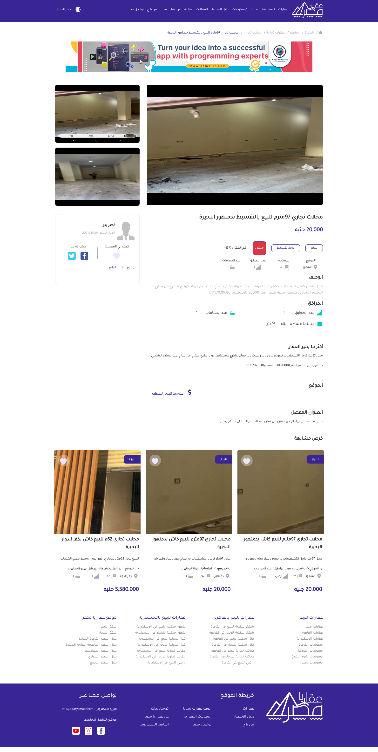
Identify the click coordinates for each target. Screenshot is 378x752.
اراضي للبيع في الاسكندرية (166, 663)
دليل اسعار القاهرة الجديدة (98, 639)
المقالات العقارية (196, 10)
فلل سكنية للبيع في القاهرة (233, 639)
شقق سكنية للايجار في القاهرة (231, 633)
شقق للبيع (109, 627)
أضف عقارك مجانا (263, 10)
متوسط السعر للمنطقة (171, 392)
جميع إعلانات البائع (122, 267)
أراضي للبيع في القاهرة (238, 663)
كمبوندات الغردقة (310, 651)
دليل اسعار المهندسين (100, 651)
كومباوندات (239, 10)
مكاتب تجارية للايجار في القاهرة (232, 657)
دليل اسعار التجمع (103, 663)
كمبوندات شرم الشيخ (307, 657)
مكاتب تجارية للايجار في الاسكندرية (160, 657)
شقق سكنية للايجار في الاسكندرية (160, 633)
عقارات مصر (314, 627)
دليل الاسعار (220, 10)
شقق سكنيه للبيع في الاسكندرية (161, 627)
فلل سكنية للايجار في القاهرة (233, 645)
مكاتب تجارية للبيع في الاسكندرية (161, 651)
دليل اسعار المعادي (102, 657)
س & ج (152, 10)
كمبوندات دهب (312, 663)
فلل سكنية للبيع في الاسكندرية (162, 639)
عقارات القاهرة (312, 633)
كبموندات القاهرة (311, 645)
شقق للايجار (108, 633)
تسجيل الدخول (68, 10)
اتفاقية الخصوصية (154, 725)
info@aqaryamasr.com (78, 709)
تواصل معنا (136, 10)
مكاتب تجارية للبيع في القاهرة (232, 651)
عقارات (283, 10)
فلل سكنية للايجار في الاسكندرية (161, 645)
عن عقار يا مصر (170, 10)
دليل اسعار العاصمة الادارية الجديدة (91, 645)
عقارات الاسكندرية (310, 639)
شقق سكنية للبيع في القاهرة (232, 627)
